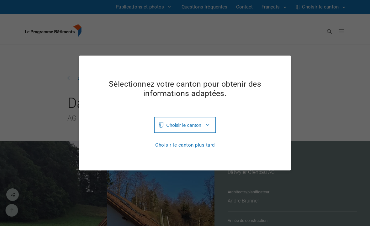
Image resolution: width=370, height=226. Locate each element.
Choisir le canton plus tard (185, 145)
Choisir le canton (183, 125)
